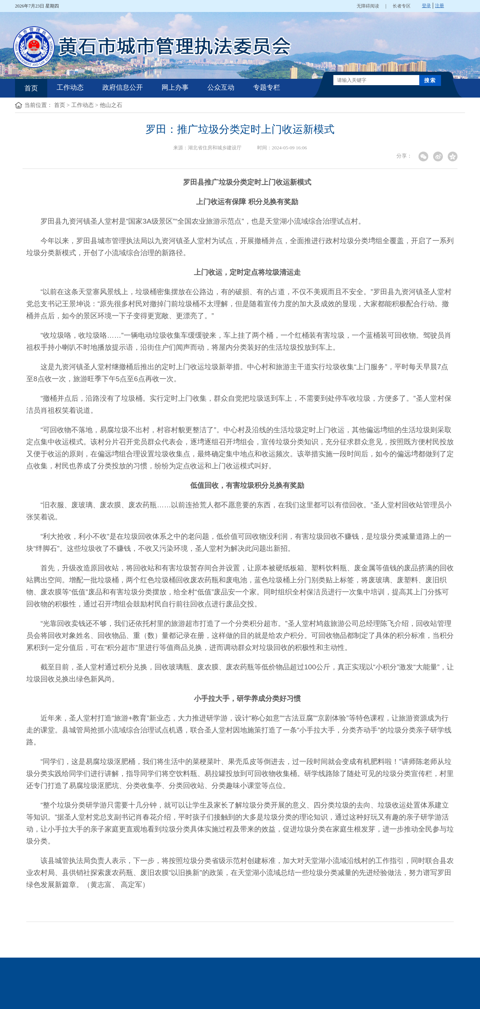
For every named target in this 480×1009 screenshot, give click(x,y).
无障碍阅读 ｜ (375, 6)
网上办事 (175, 87)
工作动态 (70, 87)
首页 (31, 88)
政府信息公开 (122, 87)
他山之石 (111, 105)
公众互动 (220, 87)
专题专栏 (266, 87)
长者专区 (402, 6)
